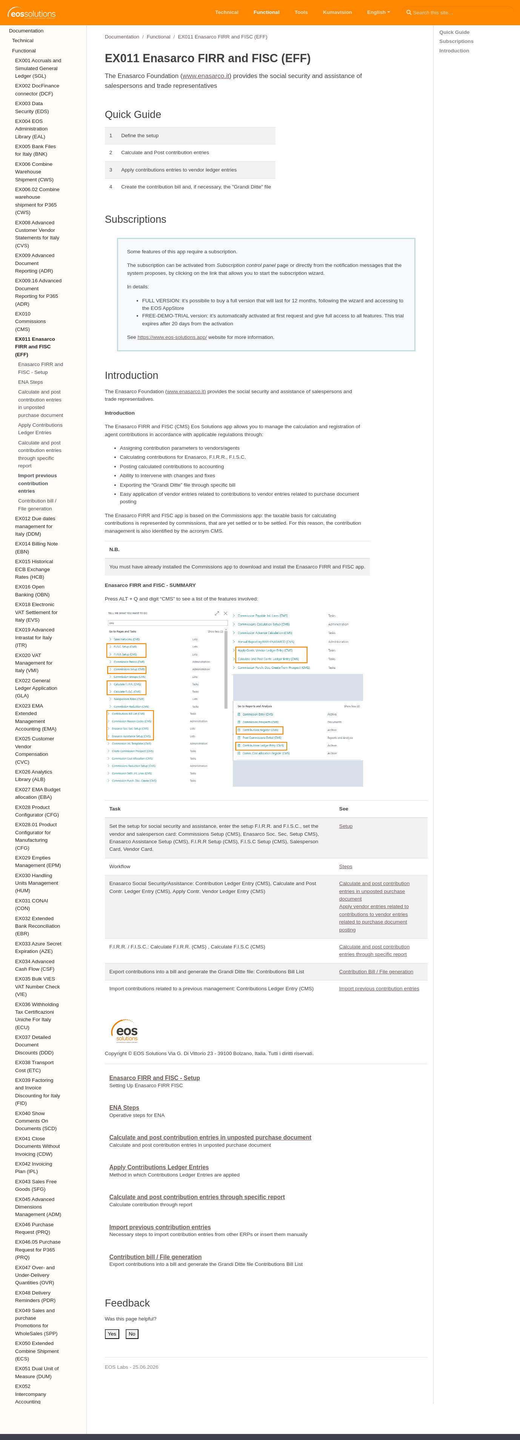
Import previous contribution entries (37, 483)
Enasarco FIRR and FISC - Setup (40, 368)
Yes (112, 1334)
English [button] (376, 12)
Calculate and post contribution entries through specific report (40, 454)
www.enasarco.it (206, 76)
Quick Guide (454, 32)
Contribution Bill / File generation (376, 971)
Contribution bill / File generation (37, 504)
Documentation (122, 37)
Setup (346, 826)
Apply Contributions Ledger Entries (40, 428)
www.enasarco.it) (186, 391)
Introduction (454, 51)
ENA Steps (30, 382)
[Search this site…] (458, 12)
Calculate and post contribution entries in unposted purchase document (40, 403)
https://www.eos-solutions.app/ (172, 337)
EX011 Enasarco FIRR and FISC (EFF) (222, 37)
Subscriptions (456, 41)
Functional (159, 37)
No (132, 1334)
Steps (345, 866)
